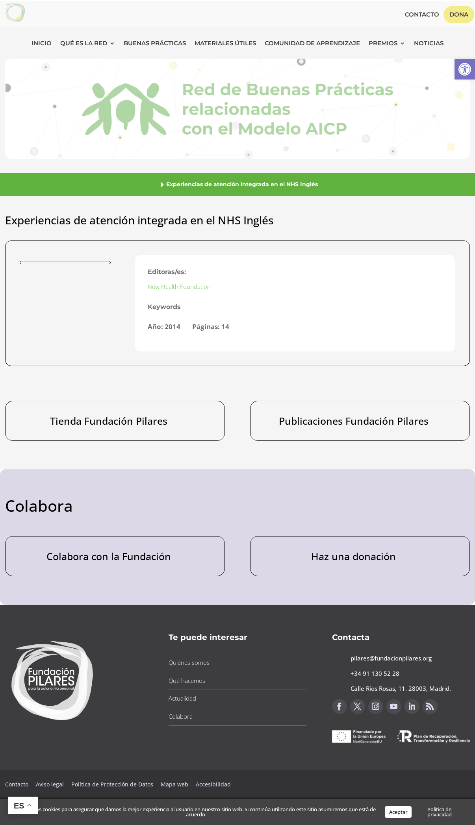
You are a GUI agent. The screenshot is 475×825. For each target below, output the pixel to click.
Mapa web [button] (174, 784)
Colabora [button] (181, 716)
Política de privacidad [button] (439, 812)
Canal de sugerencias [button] (370, 762)
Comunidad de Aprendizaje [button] (312, 44)
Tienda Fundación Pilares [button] (108, 420)
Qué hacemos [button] (187, 680)
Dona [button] (458, 14)
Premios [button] (383, 44)
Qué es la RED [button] (83, 44)
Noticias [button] (428, 44)
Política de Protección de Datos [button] (113, 784)
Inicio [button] (42, 44)
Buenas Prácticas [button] (155, 44)
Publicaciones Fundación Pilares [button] (354, 420)
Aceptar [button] (398, 812)
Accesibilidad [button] (213, 784)
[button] (465, 69)
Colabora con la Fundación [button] (108, 556)
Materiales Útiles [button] (225, 44)
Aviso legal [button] (50, 784)
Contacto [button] (422, 15)
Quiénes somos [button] (189, 662)
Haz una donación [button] (353, 556)
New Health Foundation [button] (179, 286)
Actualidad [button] (182, 698)
